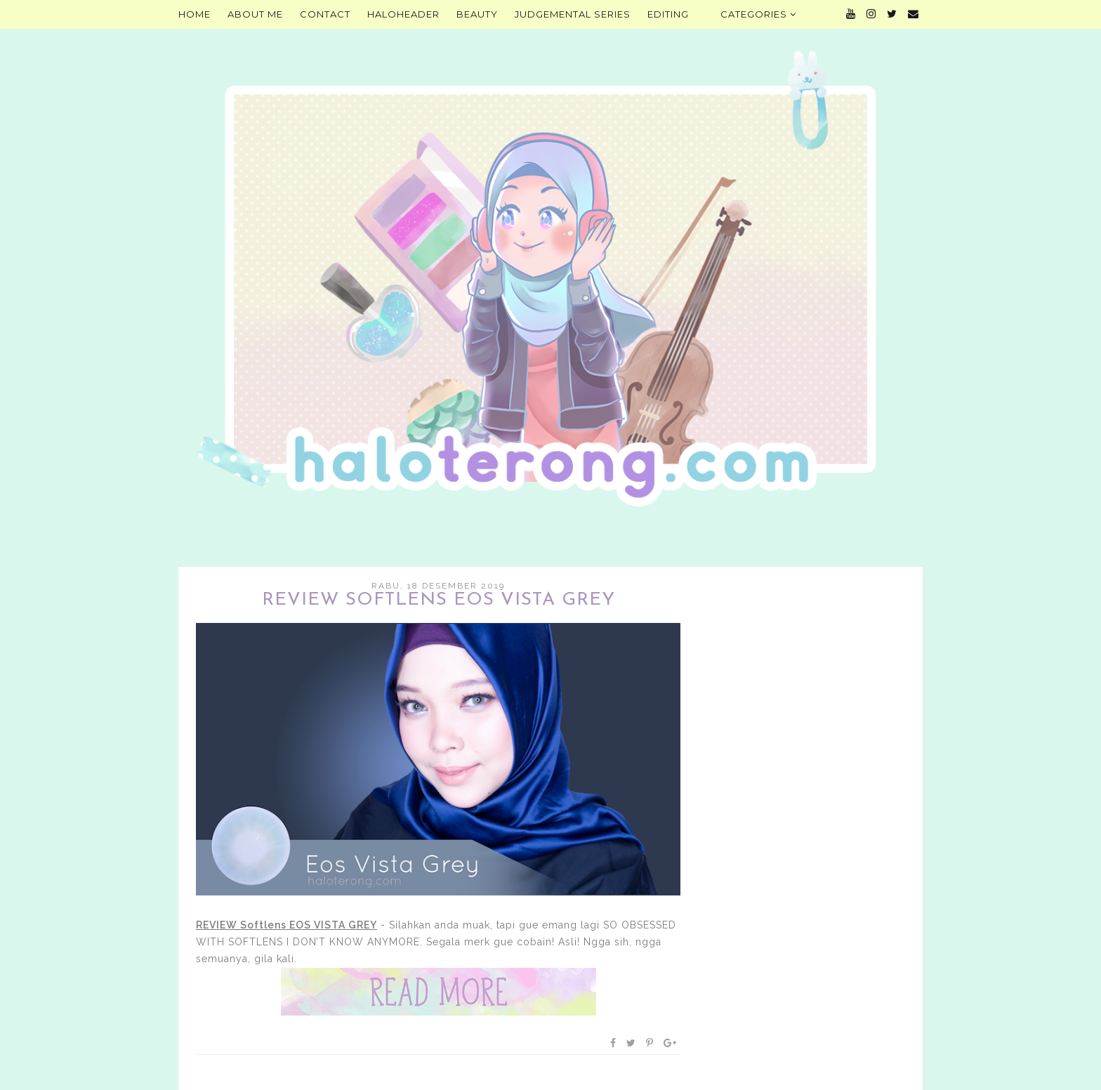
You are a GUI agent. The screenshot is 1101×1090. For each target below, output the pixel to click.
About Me (255, 14)
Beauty (477, 14)
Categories (758, 14)
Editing (668, 14)
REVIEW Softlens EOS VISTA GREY (438, 600)
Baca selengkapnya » (438, 992)
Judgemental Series (573, 14)
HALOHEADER (403, 14)
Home (194, 14)
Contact (325, 14)
